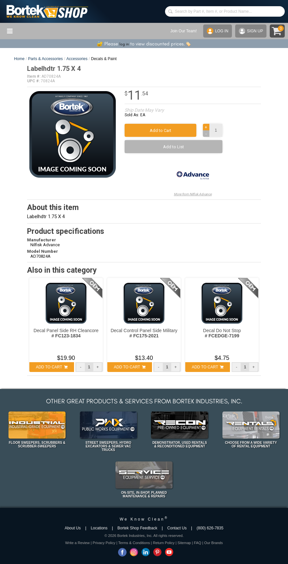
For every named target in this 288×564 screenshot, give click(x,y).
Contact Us (177, 528)
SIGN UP (251, 31)
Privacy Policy (104, 543)
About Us (73, 528)
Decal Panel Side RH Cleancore (66, 333)
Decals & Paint (104, 58)
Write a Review (77, 543)
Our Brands (213, 543)
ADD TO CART (52, 367)
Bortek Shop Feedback (137, 528)
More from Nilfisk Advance (193, 178)
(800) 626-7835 (210, 528)
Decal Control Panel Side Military (144, 333)
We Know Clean (144, 519)
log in (124, 44)
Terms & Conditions (134, 543)
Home (19, 58)
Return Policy (164, 543)
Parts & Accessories (45, 58)
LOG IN (217, 31)
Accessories (76, 58)
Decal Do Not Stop (222, 333)
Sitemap (184, 543)
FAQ (197, 543)
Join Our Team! (183, 31)
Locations (99, 528)
